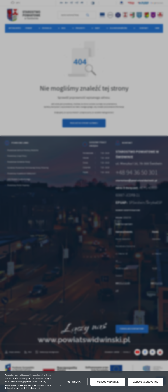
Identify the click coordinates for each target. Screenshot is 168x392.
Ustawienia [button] (73, 381)
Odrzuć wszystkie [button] (108, 381)
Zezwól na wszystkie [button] (145, 381)
